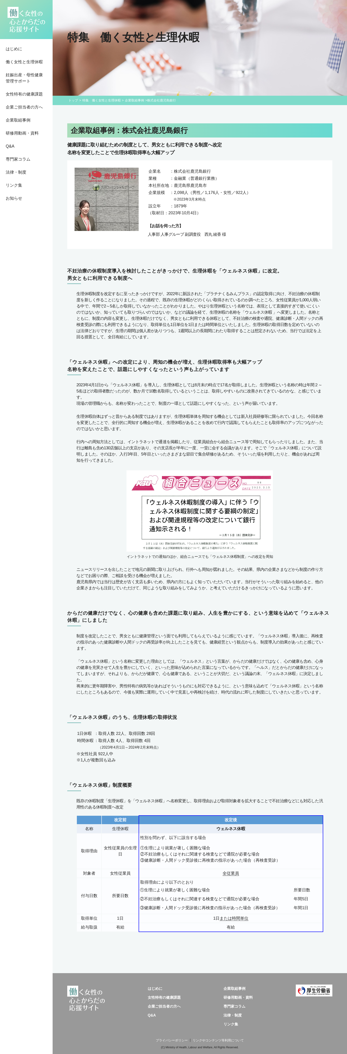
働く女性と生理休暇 (24, 62)
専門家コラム (18, 159)
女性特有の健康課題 (24, 94)
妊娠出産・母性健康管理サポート (24, 78)
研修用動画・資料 (22, 133)
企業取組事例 (18, 120)
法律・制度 (16, 172)
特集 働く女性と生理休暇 (101, 100)
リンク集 (14, 185)
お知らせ (14, 198)
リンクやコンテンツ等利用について (218, 1040)
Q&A (10, 146)
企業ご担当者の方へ (24, 107)
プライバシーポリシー (172, 1040)
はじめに (14, 49)
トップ (73, 100)
